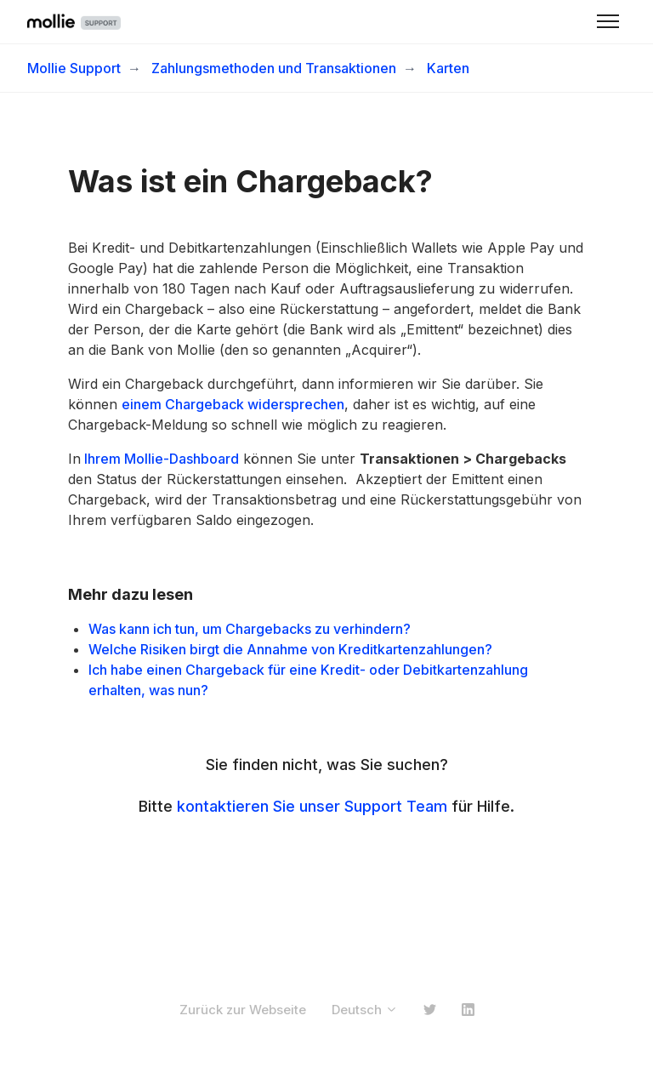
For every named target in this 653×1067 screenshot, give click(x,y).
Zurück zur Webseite (242, 1009)
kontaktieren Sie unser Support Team (312, 806)
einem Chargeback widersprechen (233, 404)
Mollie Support (74, 68)
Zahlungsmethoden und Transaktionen (273, 68)
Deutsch (365, 1009)
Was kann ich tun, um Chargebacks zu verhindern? (251, 628)
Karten (448, 68)
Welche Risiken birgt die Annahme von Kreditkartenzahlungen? (290, 649)
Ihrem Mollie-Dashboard (160, 458)
